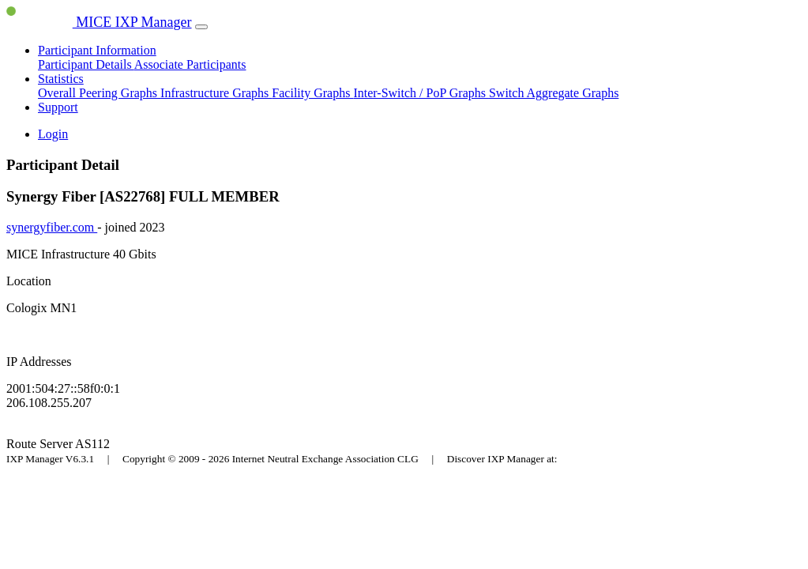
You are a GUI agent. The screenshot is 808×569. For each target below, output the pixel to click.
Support (58, 107)
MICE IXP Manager (99, 22)
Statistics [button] (61, 78)
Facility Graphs (312, 93)
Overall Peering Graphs (99, 93)
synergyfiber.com (51, 227)
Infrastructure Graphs (216, 93)
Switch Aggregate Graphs (553, 93)
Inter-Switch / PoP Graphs (421, 93)
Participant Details (86, 64)
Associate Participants (190, 64)
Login (53, 134)
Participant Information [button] (97, 50)
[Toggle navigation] (201, 26)
